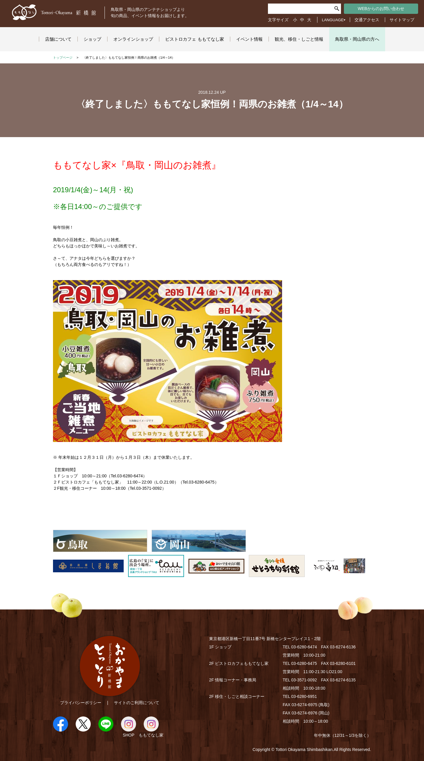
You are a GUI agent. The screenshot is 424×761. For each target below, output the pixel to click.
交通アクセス (367, 19)
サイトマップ (402, 19)
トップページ (62, 57)
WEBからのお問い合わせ (381, 8)
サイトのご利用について (136, 702)
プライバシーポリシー (80, 702)
